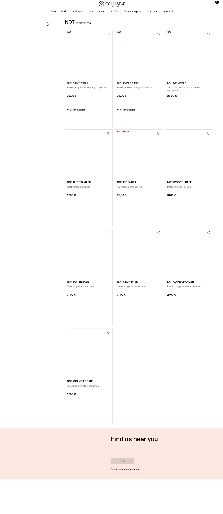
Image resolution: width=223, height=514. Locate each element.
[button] (53, 11)
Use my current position (126, 469)
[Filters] (48, 24)
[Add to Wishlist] (109, 34)
